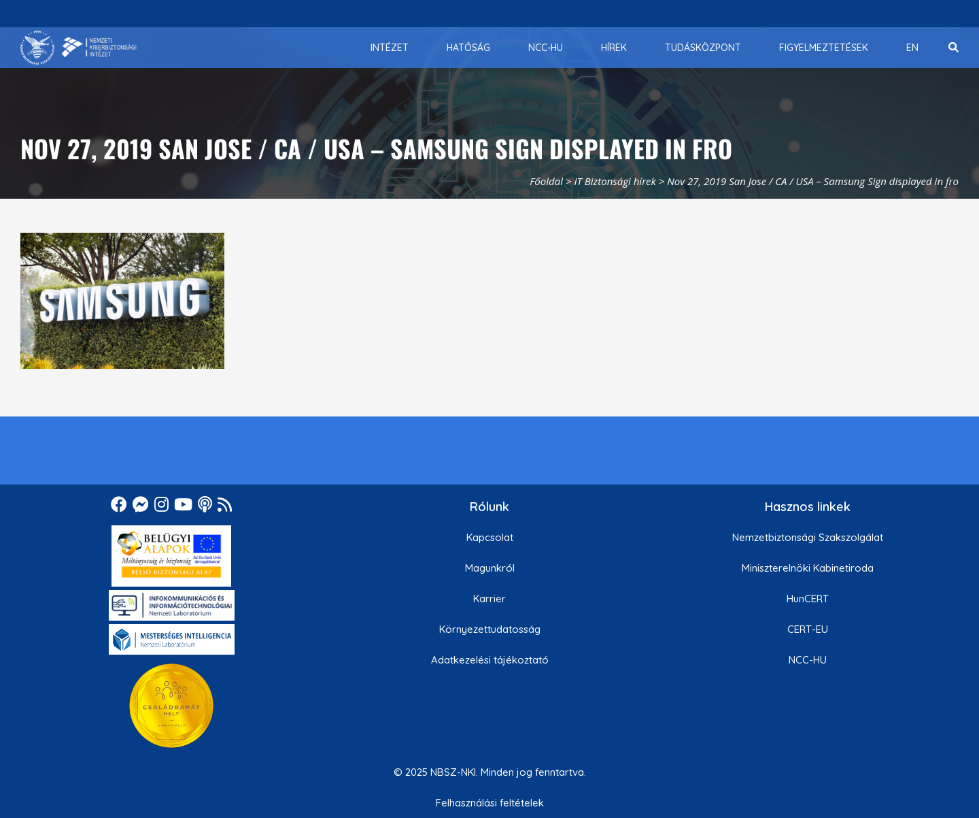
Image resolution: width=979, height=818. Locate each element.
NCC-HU (808, 659)
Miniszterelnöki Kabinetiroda (808, 567)
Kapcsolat (489, 537)
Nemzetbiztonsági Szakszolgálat (807, 537)
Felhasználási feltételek (490, 802)
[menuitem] (389, 48)
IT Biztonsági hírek (615, 181)
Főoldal (546, 181)
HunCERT (808, 598)
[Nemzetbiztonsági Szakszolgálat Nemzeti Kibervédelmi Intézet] (78, 47)
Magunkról (490, 567)
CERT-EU (807, 629)
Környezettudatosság (489, 629)
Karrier (489, 598)
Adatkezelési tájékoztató (490, 659)
